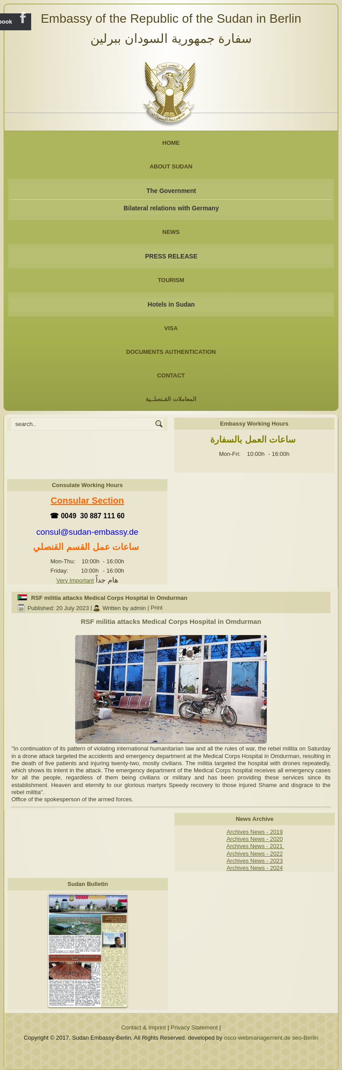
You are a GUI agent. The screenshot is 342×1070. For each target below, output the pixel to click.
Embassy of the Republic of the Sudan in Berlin (171, 18)
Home (171, 142)
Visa (171, 328)
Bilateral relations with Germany (171, 208)
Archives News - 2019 (255, 831)
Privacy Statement (194, 1027)
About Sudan (171, 166)
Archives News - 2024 (255, 868)
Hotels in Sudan (171, 304)
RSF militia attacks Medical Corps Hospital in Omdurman (109, 597)
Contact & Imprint (143, 1027)
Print (157, 608)
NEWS (171, 232)
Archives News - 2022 (255, 853)
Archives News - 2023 (255, 860)
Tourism (171, 280)
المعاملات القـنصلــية (171, 399)
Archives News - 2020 (255, 839)
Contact (171, 375)
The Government (171, 190)
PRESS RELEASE (171, 256)
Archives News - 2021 (255, 846)
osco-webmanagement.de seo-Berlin (271, 1037)
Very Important (75, 580)
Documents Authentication (171, 351)
